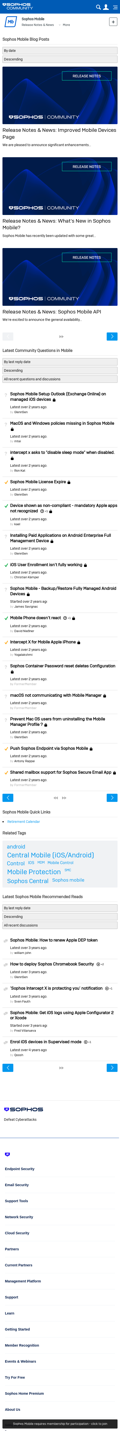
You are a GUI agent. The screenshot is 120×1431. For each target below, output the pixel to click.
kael (17, 524)
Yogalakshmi (23, 655)
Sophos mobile (68, 880)
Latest (28, 407)
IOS (31, 862)
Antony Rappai (24, 761)
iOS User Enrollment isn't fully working (46, 564)
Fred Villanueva (25, 1030)
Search (98, 7)
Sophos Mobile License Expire (38, 481)
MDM (41, 862)
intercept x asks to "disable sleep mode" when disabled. (62, 452)
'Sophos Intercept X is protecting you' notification (56, 988)
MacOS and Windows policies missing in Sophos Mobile (62, 423)
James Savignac (26, 606)
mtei (17, 441)
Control (16, 863)
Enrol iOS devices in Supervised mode (45, 1041)
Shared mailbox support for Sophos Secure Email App (60, 772)
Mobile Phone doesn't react (35, 617)
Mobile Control (60, 862)
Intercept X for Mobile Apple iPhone (43, 642)
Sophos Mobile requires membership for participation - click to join (60, 1424)
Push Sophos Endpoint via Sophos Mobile (49, 748)
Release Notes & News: (30, 130)
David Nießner (24, 631)
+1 (46, 511)
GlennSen (21, 412)
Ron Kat (19, 470)
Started (28, 601)
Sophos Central (28, 881)
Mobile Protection (34, 872)
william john (22, 953)
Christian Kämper (26, 577)
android (16, 846)
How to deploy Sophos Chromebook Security (52, 964)
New (113, 22)
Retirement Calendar (23, 821)
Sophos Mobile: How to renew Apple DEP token (54, 940)
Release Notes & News (38, 25)
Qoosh (18, 1055)
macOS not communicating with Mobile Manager (56, 695)
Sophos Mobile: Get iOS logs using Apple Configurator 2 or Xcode (62, 1015)
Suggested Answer (6, 482)
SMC (68, 870)
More (66, 25)
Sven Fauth (22, 1001)
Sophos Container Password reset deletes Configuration (62, 666)
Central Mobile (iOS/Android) (50, 855)
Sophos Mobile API (79, 311)
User (106, 7)
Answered (6, 506)
